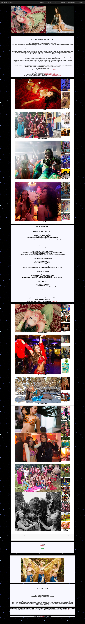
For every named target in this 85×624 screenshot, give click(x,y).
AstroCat (42, 616)
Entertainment (41, 2)
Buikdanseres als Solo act (7, 2)
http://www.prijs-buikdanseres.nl (54, 69)
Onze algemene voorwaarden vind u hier (42, 613)
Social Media (42, 543)
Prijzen (55, 2)
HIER (68, 609)
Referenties (63, 2)
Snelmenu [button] (81, 2)
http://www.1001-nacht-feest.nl (54, 70)
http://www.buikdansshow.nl (54, 49)
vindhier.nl (42, 545)
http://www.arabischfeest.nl (51, 72)
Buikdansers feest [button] (71, 2)
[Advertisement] (42, 621)
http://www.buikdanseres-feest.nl (51, 74)
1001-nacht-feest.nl (54, 301)
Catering (49, 2)
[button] (20, 536)
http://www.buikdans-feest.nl (49, 73)
